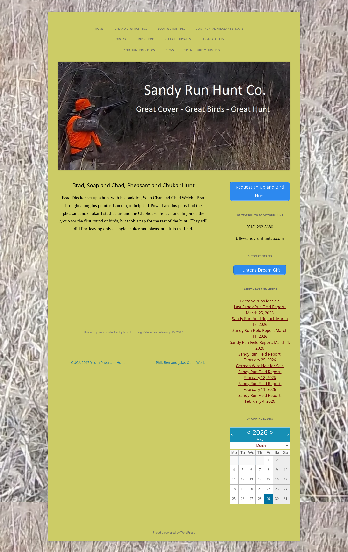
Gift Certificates (178, 39)
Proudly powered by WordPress (174, 532)
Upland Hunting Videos (136, 50)
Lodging (120, 39)
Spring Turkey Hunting (202, 50)
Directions (146, 39)
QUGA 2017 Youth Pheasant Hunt (96, 362)
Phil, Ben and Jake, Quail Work (182, 362)
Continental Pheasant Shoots (220, 29)
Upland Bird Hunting (130, 29)
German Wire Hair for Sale (260, 365)
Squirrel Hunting (171, 29)
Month (261, 445)
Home (99, 29)
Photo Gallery (213, 39)
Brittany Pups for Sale (260, 300)
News (170, 50)
